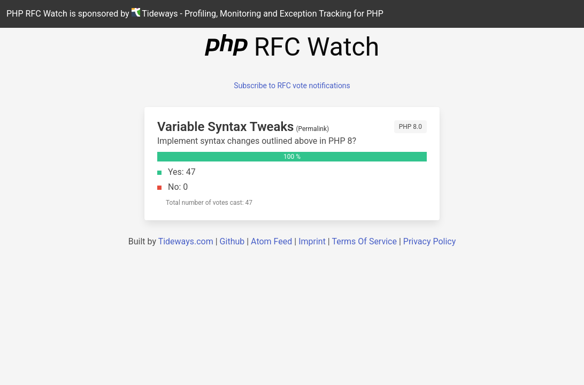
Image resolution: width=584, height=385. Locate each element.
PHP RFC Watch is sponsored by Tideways (194, 13)
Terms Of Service (364, 241)
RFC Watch (292, 47)
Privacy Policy (429, 241)
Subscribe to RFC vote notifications (292, 85)
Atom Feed (271, 241)
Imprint (312, 241)
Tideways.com (185, 241)
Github (232, 241)
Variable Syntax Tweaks (225, 126)
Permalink (312, 129)
